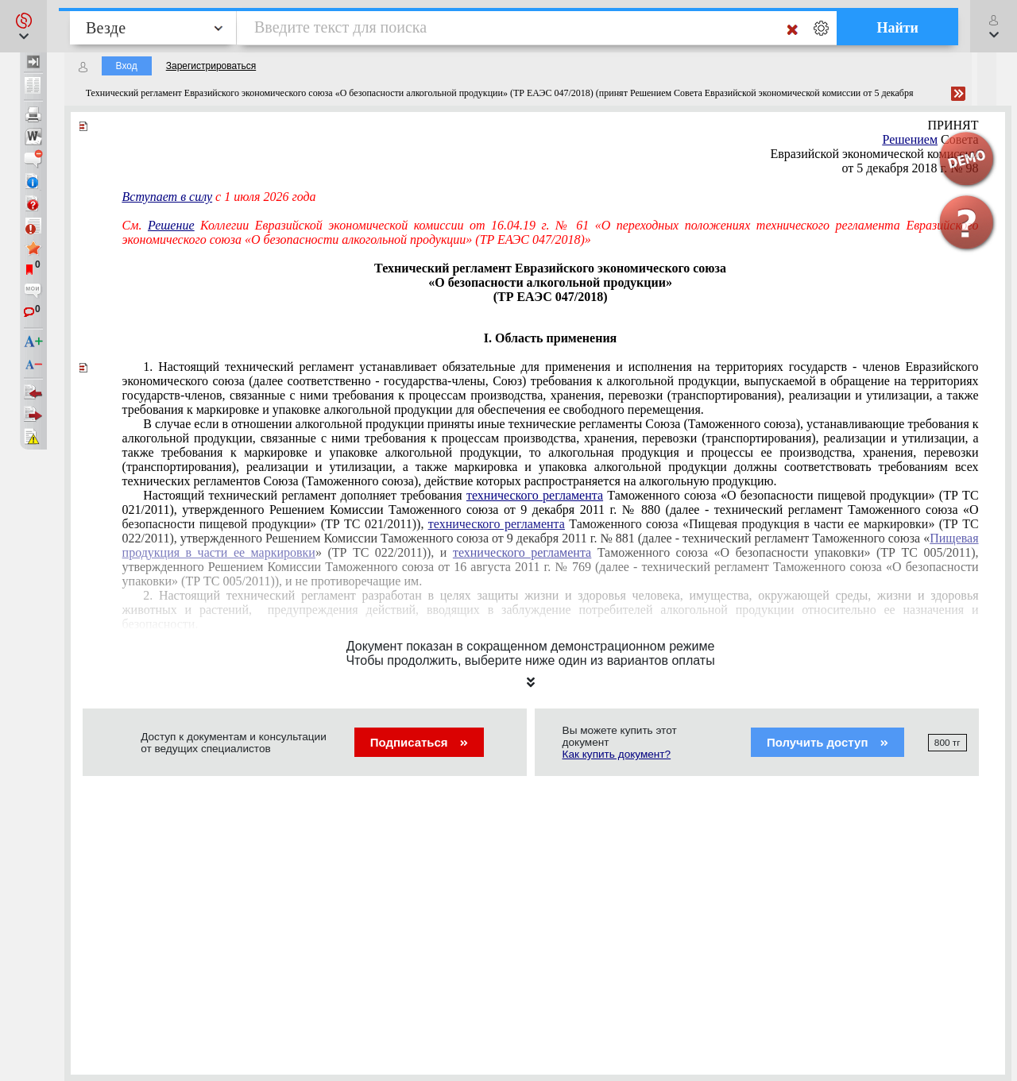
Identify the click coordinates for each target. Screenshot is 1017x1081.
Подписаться (419, 742)
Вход (126, 65)
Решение (171, 225)
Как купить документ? (617, 754)
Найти (897, 28)
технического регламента (534, 495)
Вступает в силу (167, 196)
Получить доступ (827, 742)
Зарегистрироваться (211, 65)
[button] (23, 26)
